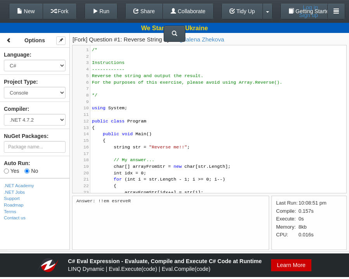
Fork (60, 11)
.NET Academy (19, 185)
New (26, 11)
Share (144, 11)
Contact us (15, 217)
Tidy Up (242, 11)
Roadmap (14, 204)
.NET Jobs (14, 192)
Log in (310, 7)
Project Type (20, 82)
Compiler (16, 109)
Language (16, 55)
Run (101, 11)
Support (12, 198)
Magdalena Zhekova (197, 39)
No (31, 171)
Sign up (308, 15)
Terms (10, 211)
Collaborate (188, 11)
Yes (11, 171)
